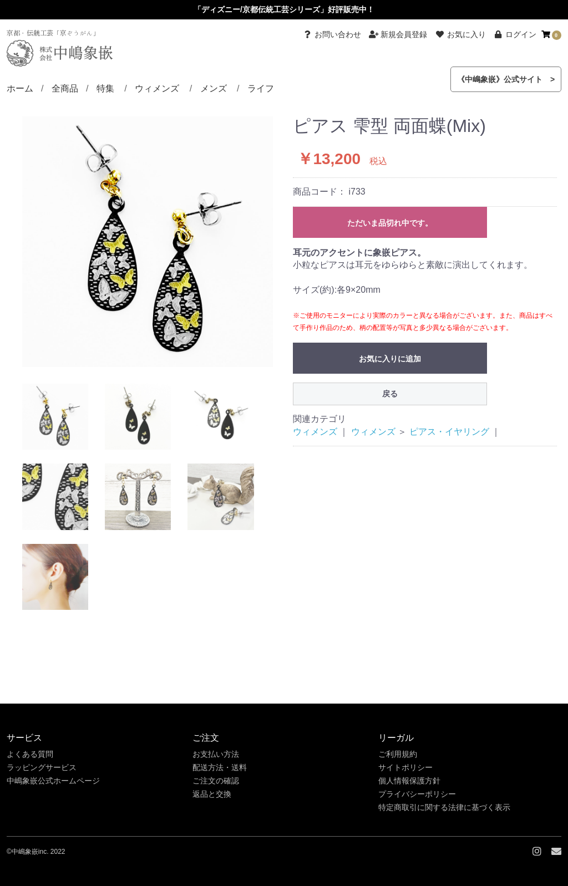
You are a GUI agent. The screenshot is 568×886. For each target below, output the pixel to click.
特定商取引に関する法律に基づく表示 (444, 807)
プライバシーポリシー (417, 794)
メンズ (213, 88)
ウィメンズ (157, 88)
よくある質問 (30, 754)
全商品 (65, 88)
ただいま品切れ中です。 (390, 222)
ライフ (260, 88)
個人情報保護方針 (409, 780)
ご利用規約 (397, 754)
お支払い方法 (215, 754)
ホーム (20, 88)
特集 (105, 88)
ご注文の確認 (215, 780)
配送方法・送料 (219, 767)
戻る (390, 393)
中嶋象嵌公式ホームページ (53, 780)
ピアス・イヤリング (449, 431)
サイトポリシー (405, 767)
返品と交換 (211, 794)
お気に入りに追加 (390, 358)
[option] (147, 241)
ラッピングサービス (42, 767)
